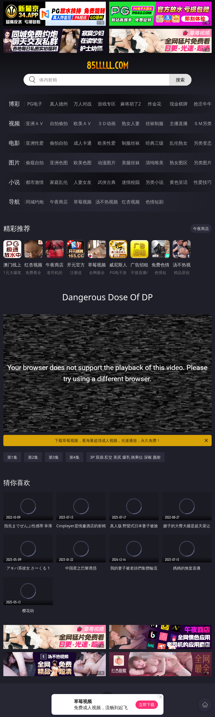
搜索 (180, 80)
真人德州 (59, 104)
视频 (14, 123)
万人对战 (83, 104)
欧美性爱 (107, 143)
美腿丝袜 (131, 163)
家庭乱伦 (59, 182)
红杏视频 (131, 202)
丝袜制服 (154, 123)
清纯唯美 (154, 163)
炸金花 (154, 104)
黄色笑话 (179, 182)
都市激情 (35, 182)
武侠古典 (107, 182)
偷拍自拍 (59, 143)
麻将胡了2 (130, 104)
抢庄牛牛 (203, 104)
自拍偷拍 (59, 123)
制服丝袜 (131, 143)
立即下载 (147, 704)
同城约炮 (35, 202)
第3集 (54, 457)
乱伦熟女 (179, 143)
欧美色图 (83, 163)
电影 (14, 143)
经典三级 (154, 143)
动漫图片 (107, 163)
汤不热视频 (106, 202)
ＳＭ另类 (203, 123)
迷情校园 (131, 182)
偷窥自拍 (35, 163)
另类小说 (154, 182)
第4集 (74, 457)
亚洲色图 (59, 163)
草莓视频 (83, 202)
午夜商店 (59, 202)
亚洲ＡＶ (35, 123)
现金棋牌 (179, 104)
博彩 (14, 103)
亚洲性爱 (35, 143)
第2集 (33, 457)
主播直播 (179, 123)
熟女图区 (179, 163)
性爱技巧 (203, 182)
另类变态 (203, 143)
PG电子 (34, 104)
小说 (14, 182)
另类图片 (203, 163)
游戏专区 (107, 104)
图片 (14, 162)
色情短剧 (154, 202)
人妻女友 (83, 182)
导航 (14, 201)
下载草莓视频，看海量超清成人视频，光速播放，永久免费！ (132, 440)
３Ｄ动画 (107, 123)
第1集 (12, 457)
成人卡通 (83, 143)
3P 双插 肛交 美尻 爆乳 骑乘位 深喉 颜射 (125, 457)
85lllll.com (107, 65)
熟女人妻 (131, 123)
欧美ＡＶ (83, 123)
